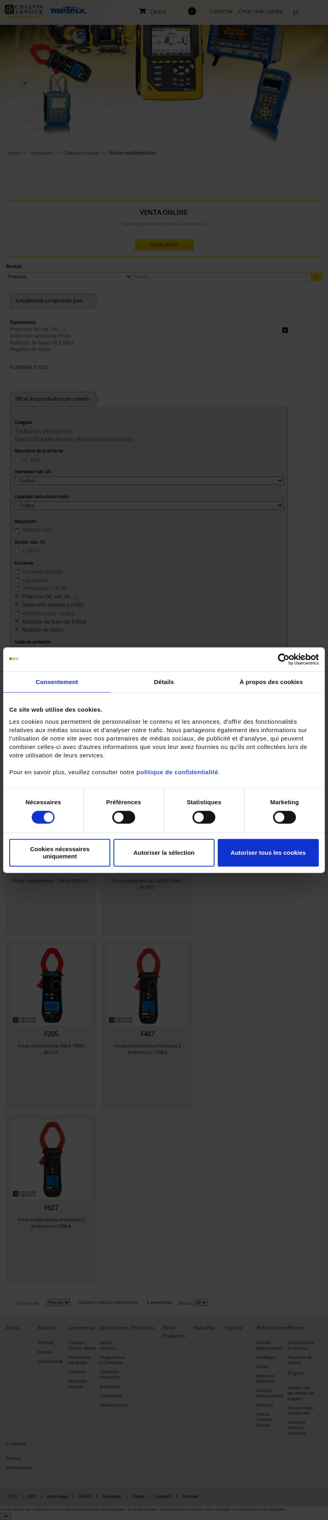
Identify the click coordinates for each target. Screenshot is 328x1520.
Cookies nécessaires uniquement (59, 853)
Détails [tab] (164, 681)
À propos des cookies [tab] (271, 681)
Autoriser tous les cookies (268, 852)
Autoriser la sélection (164, 852)
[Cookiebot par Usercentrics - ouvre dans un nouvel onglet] (284, 659)
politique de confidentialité (177, 772)
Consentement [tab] (57, 681)
